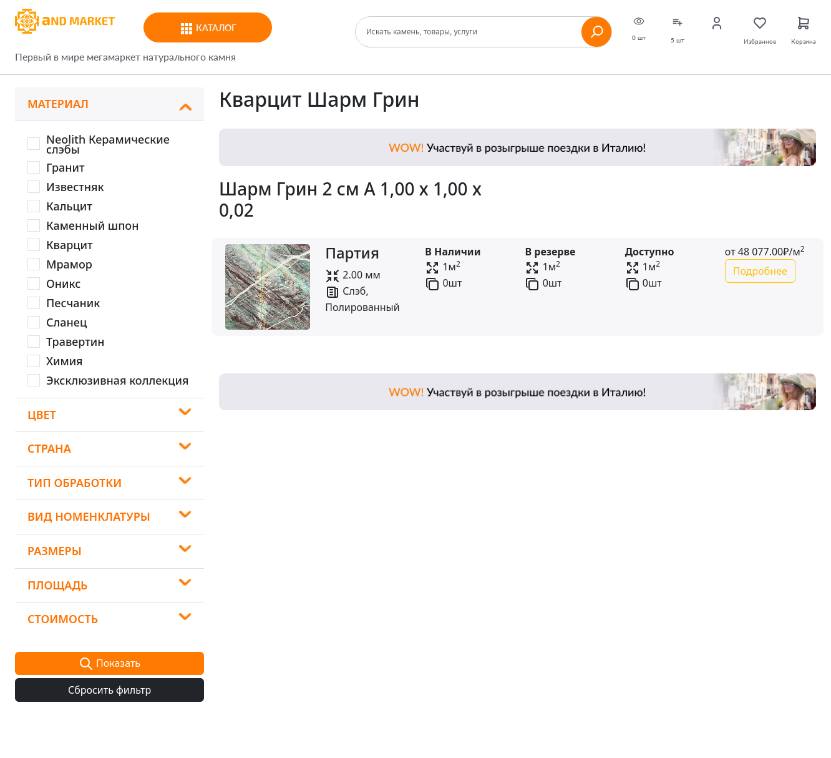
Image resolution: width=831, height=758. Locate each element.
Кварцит (69, 245)
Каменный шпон (92, 225)
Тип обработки (74, 482)
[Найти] (596, 32)
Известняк (75, 187)
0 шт (639, 28)
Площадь (57, 585)
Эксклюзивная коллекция (117, 380)
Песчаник (73, 303)
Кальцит (69, 206)
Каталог (207, 28)
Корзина (803, 30)
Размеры (54, 550)
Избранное (760, 30)
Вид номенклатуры (88, 516)
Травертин (75, 342)
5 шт (677, 30)
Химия (64, 361)
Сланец (66, 322)
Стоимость (62, 618)
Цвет (41, 414)
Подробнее (760, 271)
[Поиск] (470, 32)
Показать (109, 664)
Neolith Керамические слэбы (108, 144)
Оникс (63, 283)
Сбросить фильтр (109, 690)
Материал (58, 103)
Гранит (65, 167)
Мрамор (69, 264)
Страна (49, 448)
